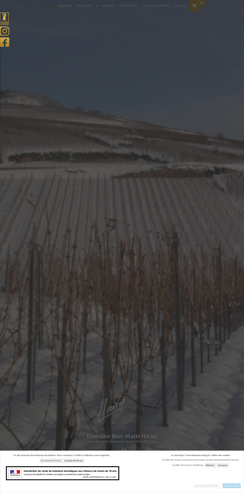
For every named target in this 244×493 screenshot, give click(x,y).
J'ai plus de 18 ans (74, 460)
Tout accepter (231, 485)
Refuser (210, 465)
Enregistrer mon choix (206, 485)
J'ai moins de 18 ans (51, 460)
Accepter (223, 465)
